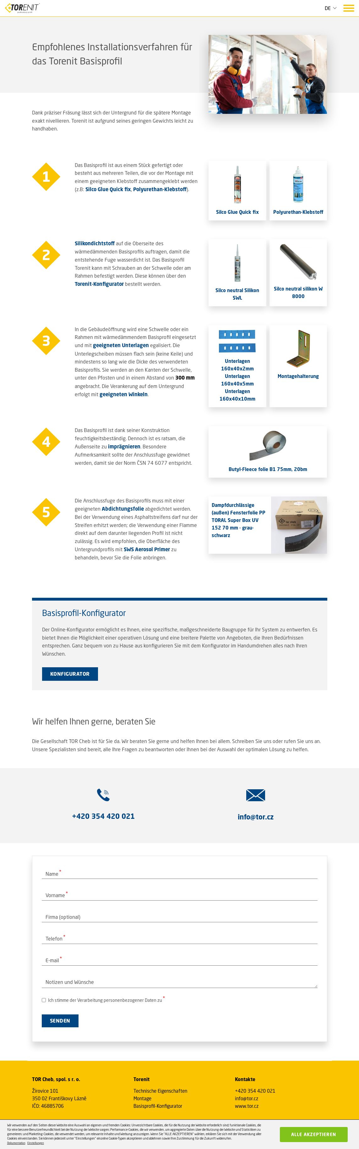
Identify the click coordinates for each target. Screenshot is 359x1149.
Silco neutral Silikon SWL (237, 294)
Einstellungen (35, 1143)
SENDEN (60, 1021)
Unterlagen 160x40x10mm (237, 395)
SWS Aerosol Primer (147, 549)
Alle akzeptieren (313, 1134)
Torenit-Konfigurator (99, 284)
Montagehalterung (298, 376)
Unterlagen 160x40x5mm (237, 379)
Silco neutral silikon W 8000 (298, 292)
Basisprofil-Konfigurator (157, 1106)
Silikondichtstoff (95, 243)
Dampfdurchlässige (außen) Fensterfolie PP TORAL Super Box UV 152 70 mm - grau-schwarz (238, 520)
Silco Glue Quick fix (108, 189)
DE (328, 8)
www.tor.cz (246, 1106)
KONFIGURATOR (70, 674)
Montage (142, 1098)
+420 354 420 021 (255, 1091)
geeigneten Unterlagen (121, 345)
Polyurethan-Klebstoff (160, 189)
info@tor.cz (246, 1098)
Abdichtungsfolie (123, 509)
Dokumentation (16, 1143)
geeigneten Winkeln (124, 394)
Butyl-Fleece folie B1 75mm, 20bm (268, 469)
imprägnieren (124, 446)
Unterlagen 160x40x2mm (237, 364)
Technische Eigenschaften (160, 1091)
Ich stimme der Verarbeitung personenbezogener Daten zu (102, 1000)
